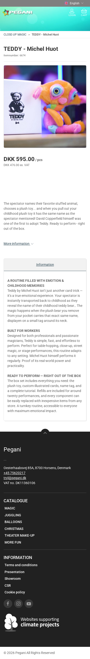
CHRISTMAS (14, 529)
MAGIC (10, 508)
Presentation (14, 572)
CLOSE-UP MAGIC (15, 34)
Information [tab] (45, 265)
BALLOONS (13, 522)
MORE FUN (13, 542)
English (74, 3)
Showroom (13, 579)
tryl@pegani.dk (15, 478)
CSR (8, 585)
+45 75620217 (14, 473)
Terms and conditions (21, 565)
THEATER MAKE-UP (20, 535)
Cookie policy (15, 592)
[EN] (17, 13)
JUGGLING (13, 515)
